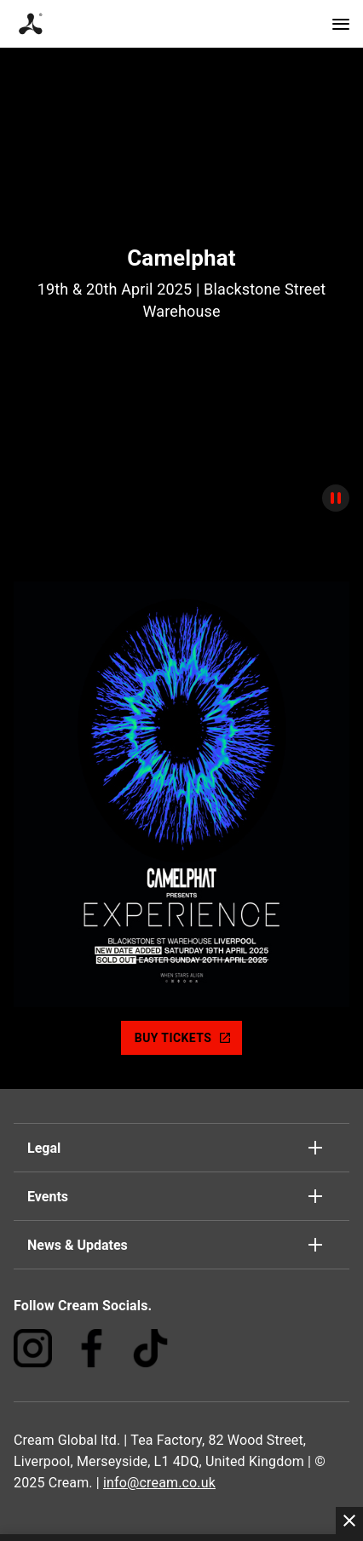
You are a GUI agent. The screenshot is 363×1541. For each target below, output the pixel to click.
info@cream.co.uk (159, 1483)
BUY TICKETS (183, 1038)
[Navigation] (341, 24)
